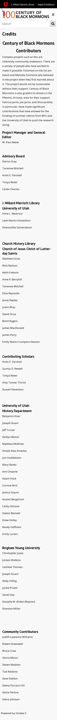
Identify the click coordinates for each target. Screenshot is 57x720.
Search (53, 23)
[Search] (25, 23)
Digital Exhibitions (46, 4)
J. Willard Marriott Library (22, 4)
